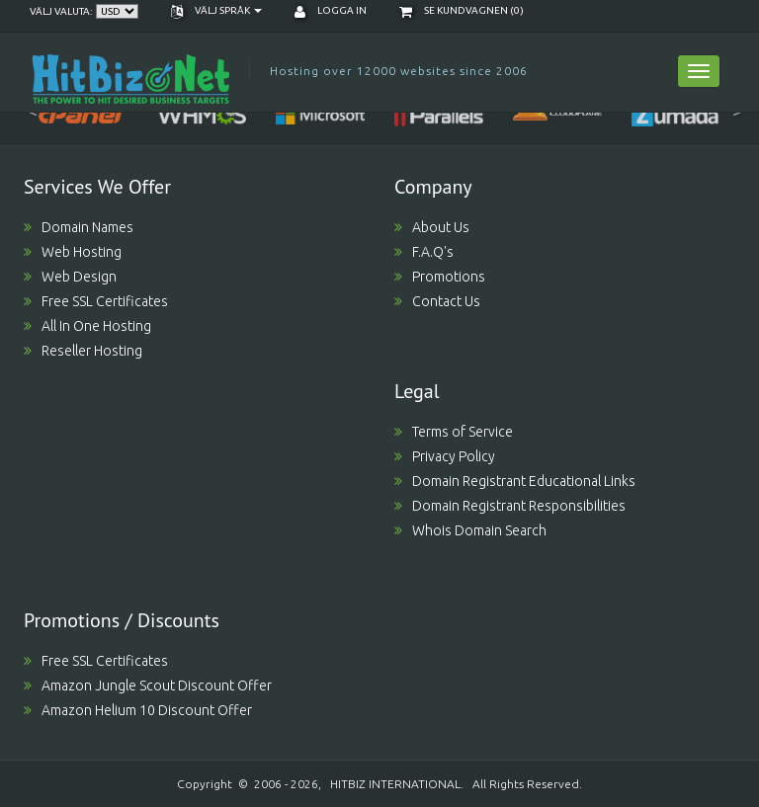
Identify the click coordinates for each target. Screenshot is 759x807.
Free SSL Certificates (96, 301)
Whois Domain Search (470, 530)
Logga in (331, 10)
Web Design (70, 276)
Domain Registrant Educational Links (514, 481)
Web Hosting (73, 252)
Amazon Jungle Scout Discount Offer (148, 685)
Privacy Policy (444, 456)
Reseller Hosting (83, 351)
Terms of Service (453, 432)
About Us (431, 227)
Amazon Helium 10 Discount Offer (138, 710)
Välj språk (216, 10)
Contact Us (437, 301)
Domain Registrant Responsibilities (510, 506)
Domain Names (78, 227)
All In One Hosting (87, 326)
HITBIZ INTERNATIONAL (395, 783)
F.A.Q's (424, 252)
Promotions (439, 276)
